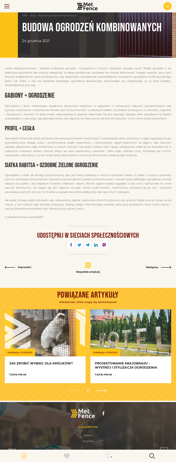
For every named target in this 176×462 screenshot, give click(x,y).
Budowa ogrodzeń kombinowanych (58, 15)
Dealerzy (88, 435)
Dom (25, 15)
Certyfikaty (88, 441)
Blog (33, 15)
